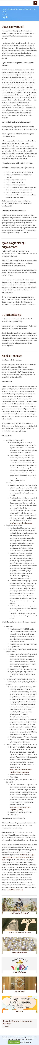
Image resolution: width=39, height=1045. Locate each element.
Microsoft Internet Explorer (16, 857)
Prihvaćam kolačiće (14, 1042)
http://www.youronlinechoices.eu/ (21, 523)
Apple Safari (29, 857)
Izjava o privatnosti (13, 27)
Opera (4, 860)
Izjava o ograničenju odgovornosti (13, 245)
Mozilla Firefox (24, 855)
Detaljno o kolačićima (25, 1042)
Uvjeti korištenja (11, 315)
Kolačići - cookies (12, 356)
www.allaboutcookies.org (15, 890)
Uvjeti (5, 14)
